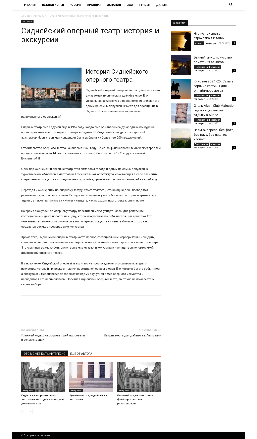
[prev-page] (23, 411)
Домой (25, 15)
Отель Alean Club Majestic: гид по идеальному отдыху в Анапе (214, 110)
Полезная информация (207, 67)
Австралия (40, 15)
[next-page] (30, 411)
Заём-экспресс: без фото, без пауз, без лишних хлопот (214, 134)
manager (210, 42)
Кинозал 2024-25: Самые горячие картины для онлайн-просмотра (213, 86)
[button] (231, 5)
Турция (145, 5)
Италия (30, 5)
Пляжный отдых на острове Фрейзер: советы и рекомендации (53, 337)
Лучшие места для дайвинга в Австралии (132, 335)
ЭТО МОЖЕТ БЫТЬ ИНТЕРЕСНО (44, 353)
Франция (94, 5)
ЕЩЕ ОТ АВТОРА (81, 353)
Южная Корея (53, 5)
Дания (161, 5)
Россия (75, 5)
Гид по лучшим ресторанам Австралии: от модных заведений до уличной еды (42, 399)
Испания (114, 5)
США (129, 5)
